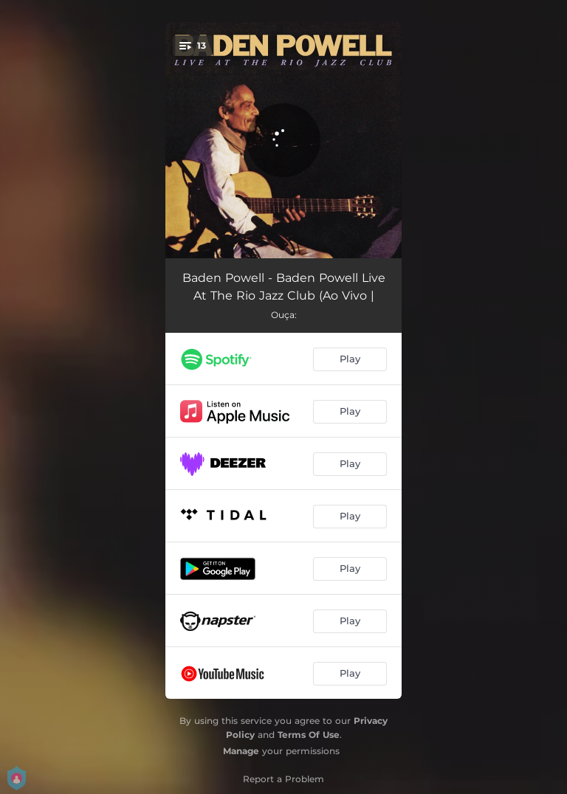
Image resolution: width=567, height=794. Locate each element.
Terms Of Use (309, 734)
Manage (241, 750)
